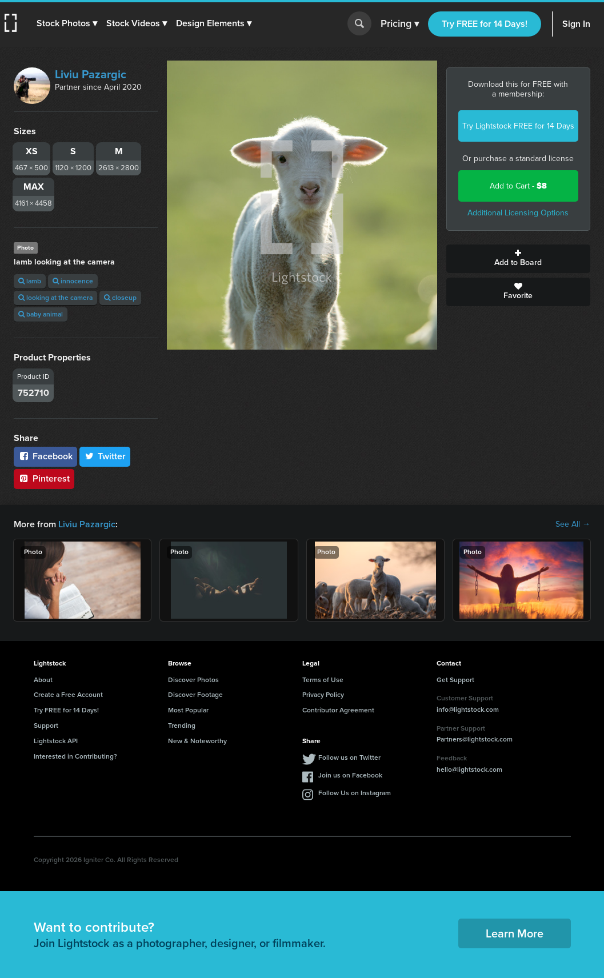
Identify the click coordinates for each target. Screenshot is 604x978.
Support (46, 725)
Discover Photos (193, 680)
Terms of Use (322, 680)
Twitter (105, 456)
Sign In (576, 23)
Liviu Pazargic (90, 74)
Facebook (45, 456)
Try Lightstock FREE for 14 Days (518, 126)
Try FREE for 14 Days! (484, 23)
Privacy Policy (323, 695)
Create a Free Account (68, 695)
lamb (29, 281)
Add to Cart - (518, 186)
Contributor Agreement (338, 710)
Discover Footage (195, 695)
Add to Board (518, 258)
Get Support (455, 680)
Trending (181, 725)
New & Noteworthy (197, 741)
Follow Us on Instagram (354, 793)
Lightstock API (56, 741)
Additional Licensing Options (518, 213)
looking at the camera (55, 297)
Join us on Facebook (350, 775)
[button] (67, 23)
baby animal (40, 314)
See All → (572, 524)
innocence (73, 281)
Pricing (400, 24)
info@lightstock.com (468, 709)
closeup (120, 297)
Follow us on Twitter (349, 757)
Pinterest (44, 478)
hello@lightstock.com (469, 769)
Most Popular (188, 710)
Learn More (514, 933)
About (43, 680)
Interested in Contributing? (75, 756)
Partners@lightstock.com (475, 739)
